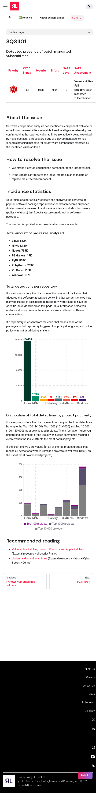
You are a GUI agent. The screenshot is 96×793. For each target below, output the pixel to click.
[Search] (89, 6)
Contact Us (89, 685)
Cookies (41, 777)
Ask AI (85, 775)
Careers (90, 677)
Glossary (90, 710)
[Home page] (9, 18)
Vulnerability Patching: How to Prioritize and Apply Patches (48, 549)
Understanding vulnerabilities (29, 558)
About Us (90, 668)
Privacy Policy (24, 777)
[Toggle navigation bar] (5, 6)
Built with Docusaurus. (29, 785)
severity (40, 70)
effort (55, 70)
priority (13, 70)
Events (91, 694)
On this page (16, 32)
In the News (88, 702)
